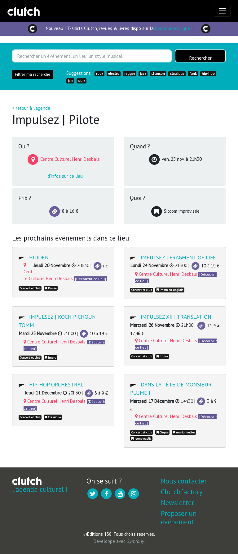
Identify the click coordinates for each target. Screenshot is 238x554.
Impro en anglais (169, 290)
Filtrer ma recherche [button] (32, 74)
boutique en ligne (172, 28)
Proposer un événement (179, 517)
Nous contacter (184, 480)
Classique (53, 417)
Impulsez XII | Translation (176, 316)
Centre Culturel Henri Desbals (166, 274)
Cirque (162, 432)
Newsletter (177, 502)
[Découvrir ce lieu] (90, 278)
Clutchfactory (181, 491)
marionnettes (184, 432)
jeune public (141, 439)
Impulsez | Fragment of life (178, 257)
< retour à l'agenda (31, 108)
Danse (50, 288)
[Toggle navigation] (222, 11)
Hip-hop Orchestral (56, 384)
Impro (50, 358)
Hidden (39, 257)
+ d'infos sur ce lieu (63, 176)
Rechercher (200, 58)
